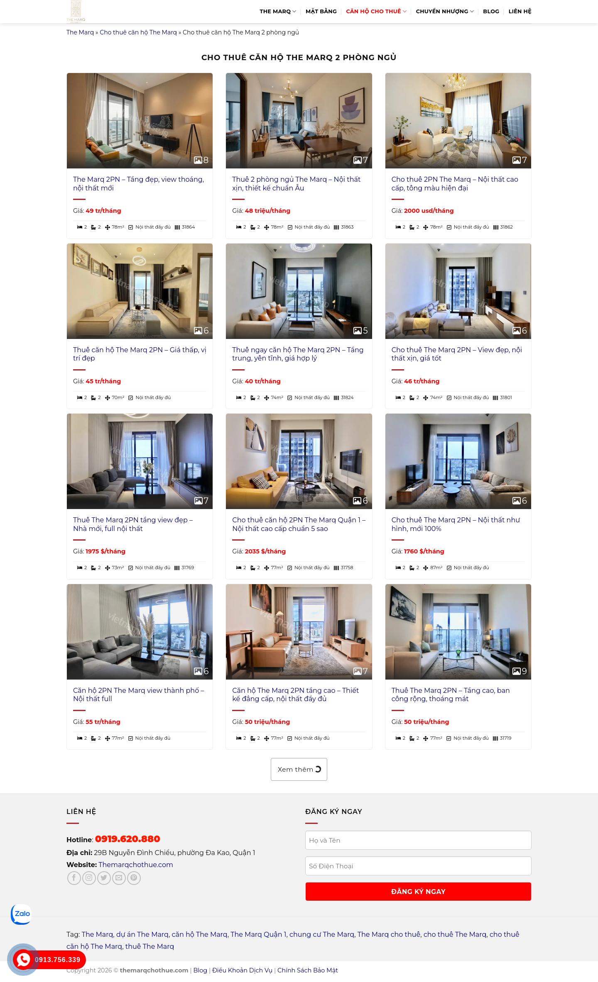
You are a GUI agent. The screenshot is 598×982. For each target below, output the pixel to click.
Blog (491, 11)
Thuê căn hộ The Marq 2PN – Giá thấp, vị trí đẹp (139, 354)
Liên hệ (520, 11)
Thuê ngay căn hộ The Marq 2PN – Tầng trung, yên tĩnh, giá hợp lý (297, 354)
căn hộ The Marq (200, 934)
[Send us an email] (119, 878)
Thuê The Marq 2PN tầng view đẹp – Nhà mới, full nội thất (133, 524)
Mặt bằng (321, 11)
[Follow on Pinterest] (134, 878)
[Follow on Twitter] (104, 878)
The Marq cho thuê (389, 934)
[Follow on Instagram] (89, 878)
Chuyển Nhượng (445, 11)
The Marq (278, 11)
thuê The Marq (149, 946)
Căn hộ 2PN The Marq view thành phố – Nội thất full (138, 695)
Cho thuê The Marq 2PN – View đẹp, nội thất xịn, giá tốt (457, 354)
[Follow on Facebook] (74, 878)
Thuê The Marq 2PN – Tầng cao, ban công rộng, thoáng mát (451, 695)
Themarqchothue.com (135, 865)
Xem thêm (299, 769)
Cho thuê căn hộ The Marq (138, 32)
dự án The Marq (142, 934)
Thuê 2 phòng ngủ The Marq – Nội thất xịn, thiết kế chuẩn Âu (296, 183)
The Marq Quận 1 (258, 934)
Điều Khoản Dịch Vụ (242, 970)
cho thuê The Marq (455, 934)
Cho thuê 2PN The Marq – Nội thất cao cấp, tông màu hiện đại (455, 183)
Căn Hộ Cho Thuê (376, 11)
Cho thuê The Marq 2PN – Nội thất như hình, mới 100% (456, 524)
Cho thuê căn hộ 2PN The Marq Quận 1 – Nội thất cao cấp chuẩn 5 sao (298, 524)
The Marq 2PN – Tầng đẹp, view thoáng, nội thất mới (138, 183)
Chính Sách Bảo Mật (307, 970)
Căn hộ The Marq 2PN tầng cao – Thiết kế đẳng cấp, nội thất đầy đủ (295, 695)
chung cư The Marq (321, 934)
